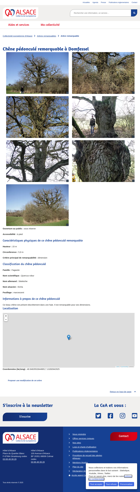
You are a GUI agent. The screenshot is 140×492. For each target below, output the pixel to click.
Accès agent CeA (80, 475)
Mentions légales (80, 462)
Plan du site (78, 467)
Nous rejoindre (79, 434)
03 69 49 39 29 (9, 459)
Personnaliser (126, 484)
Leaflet (117, 366)
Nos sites (77, 443)
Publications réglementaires (85, 451)
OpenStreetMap (124, 366)
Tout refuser (111, 484)
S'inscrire (24, 416)
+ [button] (6, 316)
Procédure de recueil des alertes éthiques (87, 456)
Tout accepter (96, 484)
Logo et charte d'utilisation (84, 447)
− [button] (6, 319)
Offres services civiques (83, 438)
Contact (124, 436)
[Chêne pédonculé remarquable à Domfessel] (69, 340)
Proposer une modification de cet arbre (25, 380)
